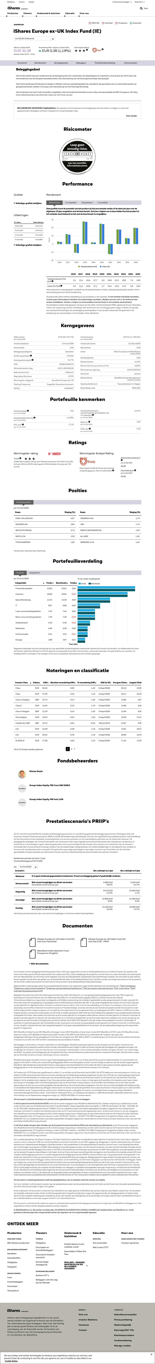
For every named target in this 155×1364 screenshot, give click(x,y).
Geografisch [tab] (34, 573)
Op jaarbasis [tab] (87, 203)
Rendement (40, 63)
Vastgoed (12, 1267)
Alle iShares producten (18, 1243)
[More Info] (87, 50)
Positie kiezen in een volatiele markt (74, 1245)
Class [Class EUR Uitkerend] (17, 694)
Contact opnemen (130, 1243)
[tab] (29, 203)
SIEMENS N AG (86, 518)
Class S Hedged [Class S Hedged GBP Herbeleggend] (22, 711)
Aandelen (12, 1254)
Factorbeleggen (15, 1282)
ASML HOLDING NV (24, 518)
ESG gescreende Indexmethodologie (98, 988)
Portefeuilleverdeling (105, 63)
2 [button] (71, 749)
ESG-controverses (121, 988)
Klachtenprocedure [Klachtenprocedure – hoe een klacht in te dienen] (124, 1335)
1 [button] (67, 749)
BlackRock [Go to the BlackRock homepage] (11, 2)
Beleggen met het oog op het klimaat (47, 1281)
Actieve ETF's (42, 1275)
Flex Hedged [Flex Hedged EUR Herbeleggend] (21, 717)
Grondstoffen (13, 1258)
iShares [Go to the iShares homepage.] (22, 2)
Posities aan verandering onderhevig (29, 551)
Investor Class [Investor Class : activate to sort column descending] (21, 683)
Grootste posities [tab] (23, 502)
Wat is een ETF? (100, 1247)
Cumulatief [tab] (103, 203)
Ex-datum (17, 222)
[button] (141, 8)
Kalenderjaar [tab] (54, 203)
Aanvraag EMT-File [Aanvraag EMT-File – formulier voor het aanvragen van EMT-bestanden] (124, 1330)
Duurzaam (12, 1286)
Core (9, 1278)
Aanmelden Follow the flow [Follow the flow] (75, 1252)
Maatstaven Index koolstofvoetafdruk (29, 988)
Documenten (130, 63)
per (26, 867)
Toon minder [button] (131, 116)
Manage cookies (122, 1346)
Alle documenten (39, 964)
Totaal (17, 458)
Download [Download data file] (137, 23)
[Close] (151, 1354)
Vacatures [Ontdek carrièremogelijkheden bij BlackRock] (84, 1325)
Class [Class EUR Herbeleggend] (17, 688)
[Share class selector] (34, 38)
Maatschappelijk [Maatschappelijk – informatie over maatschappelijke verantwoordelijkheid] (122, 1325)
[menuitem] (12, 13)
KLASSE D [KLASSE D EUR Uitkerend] (19, 741)
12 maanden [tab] (70, 203)
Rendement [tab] (53, 195)
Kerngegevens (61, 63)
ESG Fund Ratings (127, 986)
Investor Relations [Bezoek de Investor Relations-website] (88, 1320)
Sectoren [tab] (20, 573)
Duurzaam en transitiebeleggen (44, 1248)
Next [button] (74, 749)
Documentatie (100, 1243)
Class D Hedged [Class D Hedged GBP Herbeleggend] (22, 700)
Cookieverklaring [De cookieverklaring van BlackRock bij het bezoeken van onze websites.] (123, 1341)
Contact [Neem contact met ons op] (83, 1330)
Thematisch (13, 1291)
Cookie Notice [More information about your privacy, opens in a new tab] (11, 1361)
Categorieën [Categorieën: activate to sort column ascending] (20, 583)
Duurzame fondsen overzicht (45, 1256)
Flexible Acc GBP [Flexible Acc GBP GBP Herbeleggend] (22, 723)
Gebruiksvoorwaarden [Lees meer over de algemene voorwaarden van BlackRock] (125, 1315)
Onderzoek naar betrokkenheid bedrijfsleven (64, 988)
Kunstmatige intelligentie (42, 1263)
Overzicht (22, 63)
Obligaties (12, 1263)
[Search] (143, 8)
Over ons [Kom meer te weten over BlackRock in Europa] (83, 1315)
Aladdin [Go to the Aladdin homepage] (31, 2)
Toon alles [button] (73, 644)
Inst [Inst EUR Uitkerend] (17, 729)
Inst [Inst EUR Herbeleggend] (17, 735)
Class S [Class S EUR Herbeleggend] (18, 706)
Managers (81, 63)
